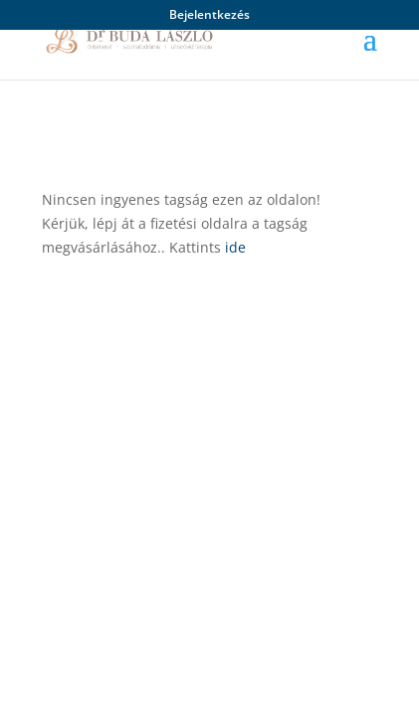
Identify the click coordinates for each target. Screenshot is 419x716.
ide (235, 247)
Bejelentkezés (209, 16)
